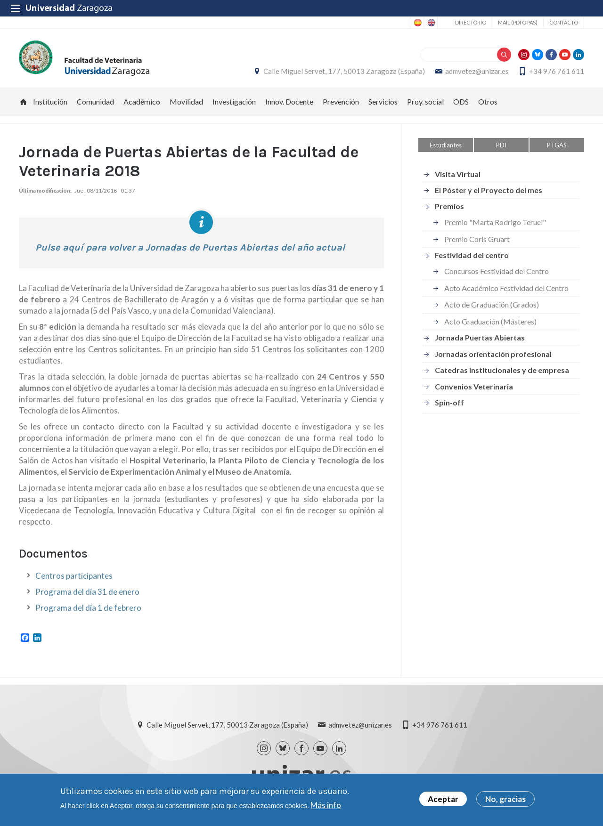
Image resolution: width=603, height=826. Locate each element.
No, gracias (505, 799)
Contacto (563, 22)
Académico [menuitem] (141, 101)
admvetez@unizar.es (477, 71)
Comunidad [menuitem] (95, 101)
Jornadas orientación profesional (493, 353)
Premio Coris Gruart (477, 239)
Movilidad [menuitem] (186, 101)
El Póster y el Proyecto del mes (488, 190)
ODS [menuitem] (461, 101)
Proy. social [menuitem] (425, 101)
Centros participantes (74, 576)
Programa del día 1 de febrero (88, 608)
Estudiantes (446, 145)
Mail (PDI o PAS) (518, 22)
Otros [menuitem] (487, 101)
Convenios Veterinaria (474, 386)
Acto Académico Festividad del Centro (506, 287)
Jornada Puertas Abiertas (480, 337)
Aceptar (443, 799)
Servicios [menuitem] (383, 101)
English (430, 22)
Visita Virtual (458, 174)
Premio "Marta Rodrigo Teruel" (495, 222)
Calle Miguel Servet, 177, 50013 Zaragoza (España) (344, 71)
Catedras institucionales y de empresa (502, 369)
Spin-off (449, 402)
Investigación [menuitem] (234, 101)
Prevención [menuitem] (341, 101)
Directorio (470, 22)
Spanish (417, 22)
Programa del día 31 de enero (87, 592)
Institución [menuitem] (50, 101)
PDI (501, 145)
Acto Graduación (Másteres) (490, 321)
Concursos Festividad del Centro (496, 271)
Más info (325, 805)
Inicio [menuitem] (23, 101)
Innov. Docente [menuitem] (289, 101)
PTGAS (557, 145)
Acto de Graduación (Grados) (491, 304)
